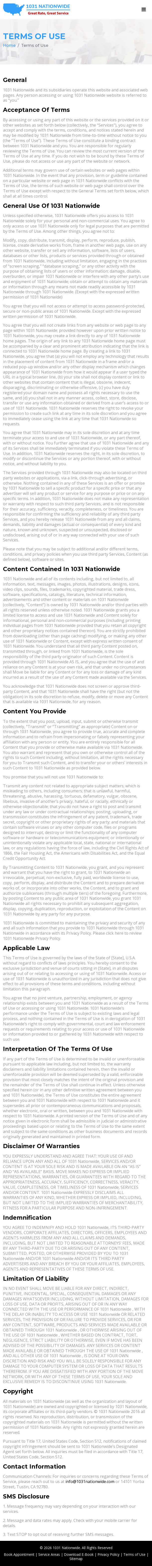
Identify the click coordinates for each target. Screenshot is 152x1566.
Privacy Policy (108, 1554)
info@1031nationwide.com (89, 1481)
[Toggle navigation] (143, 9)
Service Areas (49, 1554)
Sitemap (76, 1558)
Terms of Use (134, 1554)
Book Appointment (19, 1554)
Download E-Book (79, 1554)
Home (9, 45)
